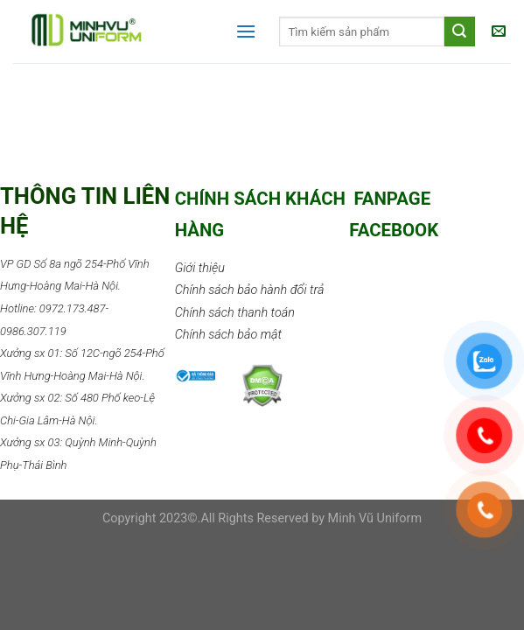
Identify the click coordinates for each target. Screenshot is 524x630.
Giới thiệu (200, 268)
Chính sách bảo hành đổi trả (250, 290)
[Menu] (245, 31)
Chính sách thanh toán (235, 312)
